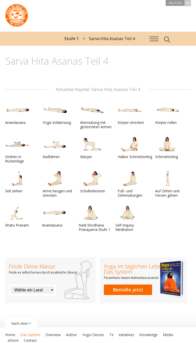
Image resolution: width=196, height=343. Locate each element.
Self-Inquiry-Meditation (127, 218)
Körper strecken (131, 113)
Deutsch (180, 3)
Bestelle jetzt (128, 290)
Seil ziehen (17, 182)
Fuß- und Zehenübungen (130, 184)
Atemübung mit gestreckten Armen (96, 115)
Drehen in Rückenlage (17, 150)
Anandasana (17, 113)
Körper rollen (167, 113)
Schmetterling (167, 148)
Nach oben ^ (21, 323)
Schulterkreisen (92, 182)
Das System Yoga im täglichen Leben (16, 14)
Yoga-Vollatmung (57, 113)
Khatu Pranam (17, 216)
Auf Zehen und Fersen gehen (167, 184)
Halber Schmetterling (135, 148)
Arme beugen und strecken (57, 184)
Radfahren (55, 148)
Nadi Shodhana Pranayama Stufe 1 (94, 218)
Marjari (92, 148)
